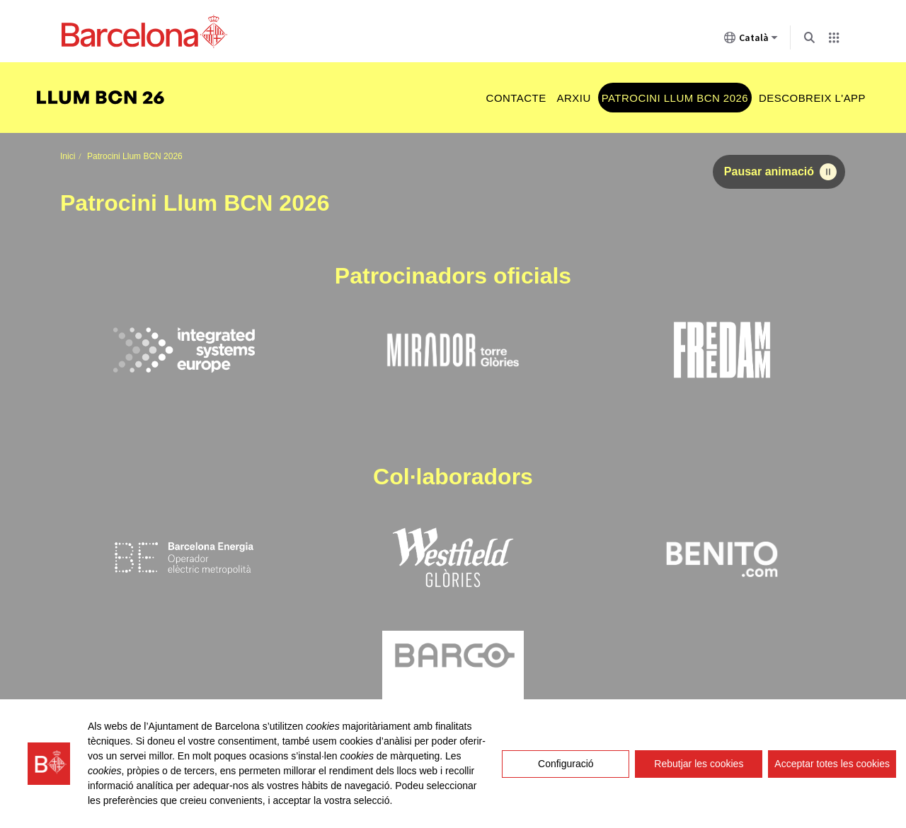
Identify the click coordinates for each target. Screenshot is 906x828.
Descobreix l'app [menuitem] (812, 98)
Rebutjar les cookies (698, 763)
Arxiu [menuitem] (574, 98)
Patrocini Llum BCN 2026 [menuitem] (675, 98)
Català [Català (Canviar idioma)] (751, 40)
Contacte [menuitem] (516, 98)
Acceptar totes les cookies (832, 763)
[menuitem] (107, 97)
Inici (67, 156)
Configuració (566, 763)
